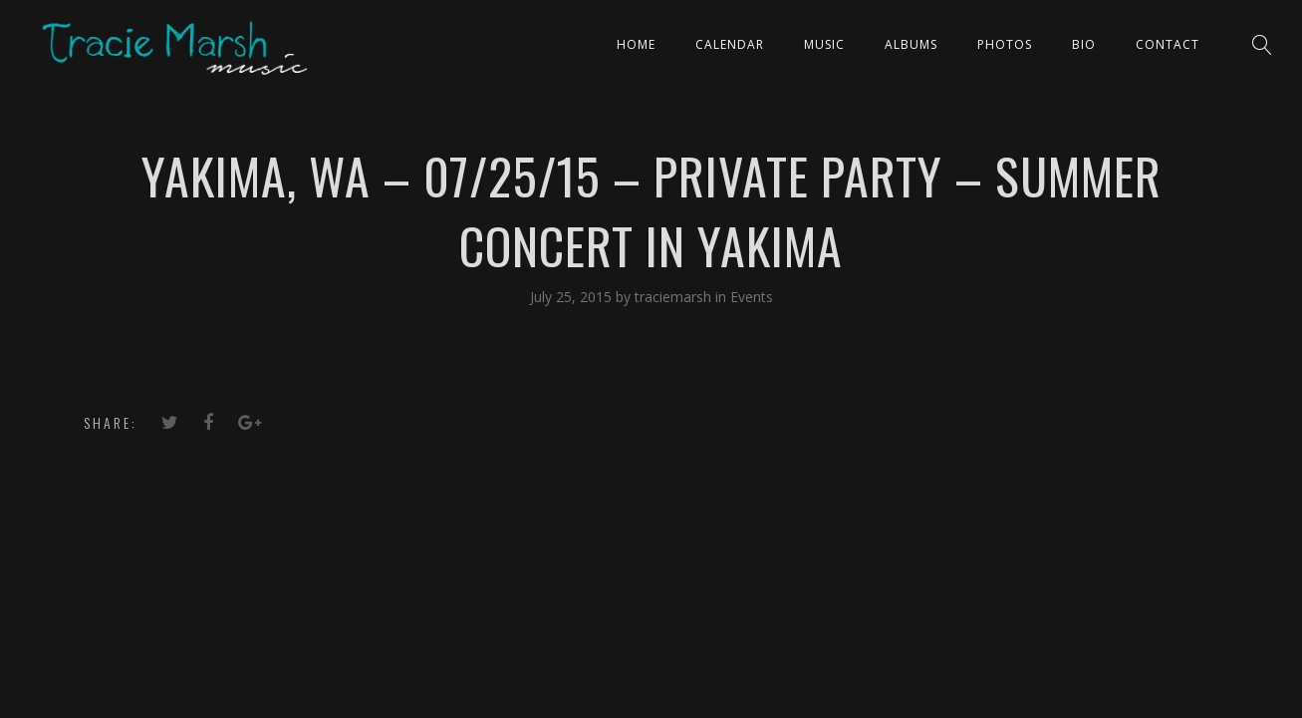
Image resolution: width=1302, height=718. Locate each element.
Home (636, 44)
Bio (1084, 44)
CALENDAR (729, 44)
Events (751, 296)
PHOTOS (1004, 44)
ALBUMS (911, 44)
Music (824, 44)
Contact (1167, 44)
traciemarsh (675, 296)
